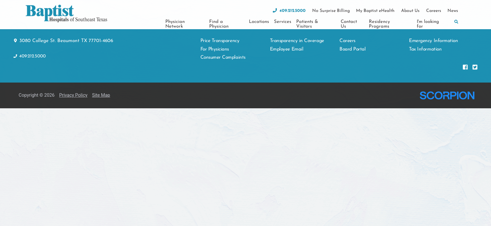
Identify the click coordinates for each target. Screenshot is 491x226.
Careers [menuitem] (433, 11)
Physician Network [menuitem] (175, 24)
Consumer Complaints (223, 44)
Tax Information (425, 36)
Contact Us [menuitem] (349, 24)
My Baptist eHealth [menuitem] (375, 11)
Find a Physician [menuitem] (219, 24)
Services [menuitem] (282, 21)
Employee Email (286, 36)
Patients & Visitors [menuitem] (307, 24)
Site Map (101, 82)
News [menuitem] (452, 11)
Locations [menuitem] (259, 21)
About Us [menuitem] (410, 11)
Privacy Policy (73, 82)
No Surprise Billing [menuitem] (331, 11)
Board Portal (352, 36)
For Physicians (214, 36)
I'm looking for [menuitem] (428, 24)
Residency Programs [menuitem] (379, 24)
